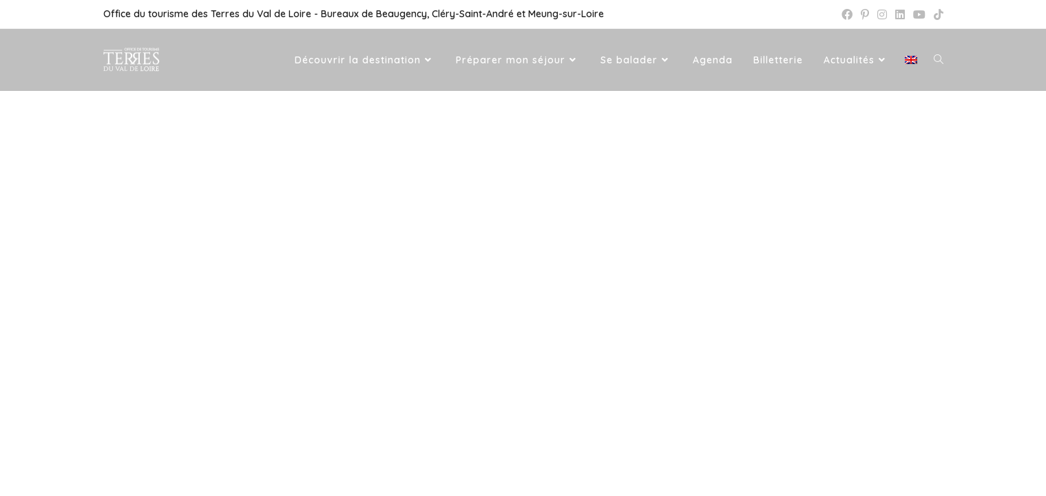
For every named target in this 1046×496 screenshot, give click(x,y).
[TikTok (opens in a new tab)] (936, 14)
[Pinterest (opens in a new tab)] (865, 14)
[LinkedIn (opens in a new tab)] (900, 14)
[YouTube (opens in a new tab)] (919, 14)
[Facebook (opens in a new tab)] (847, 14)
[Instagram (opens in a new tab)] (882, 14)
